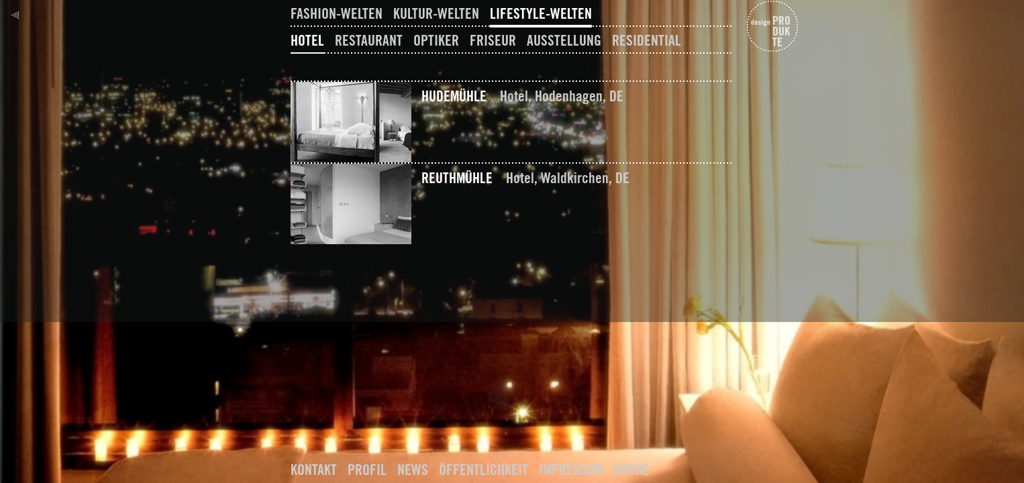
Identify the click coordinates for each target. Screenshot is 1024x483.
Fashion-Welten (336, 13)
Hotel (307, 40)
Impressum (571, 469)
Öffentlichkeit (483, 469)
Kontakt (314, 469)
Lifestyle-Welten (541, 13)
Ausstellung (564, 40)
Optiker (436, 40)
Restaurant (369, 40)
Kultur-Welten (436, 13)
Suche (631, 469)
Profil (367, 469)
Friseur (493, 40)
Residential (646, 40)
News (412, 469)
